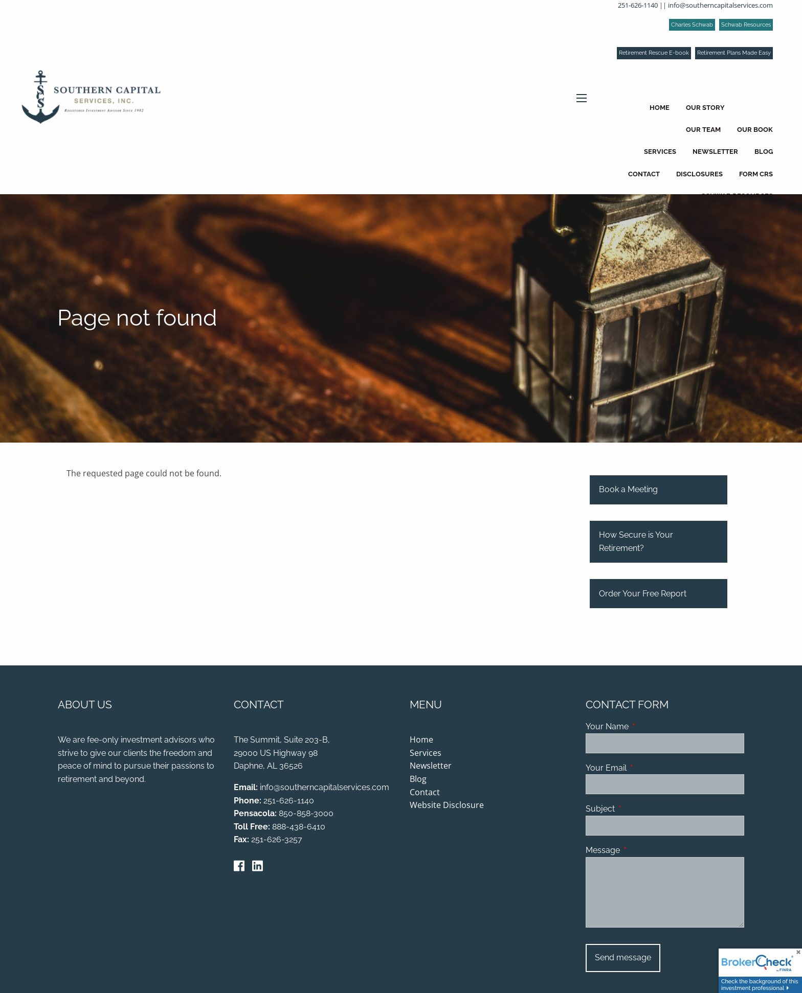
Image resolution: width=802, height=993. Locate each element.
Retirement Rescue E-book (654, 53)
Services (660, 151)
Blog (763, 151)
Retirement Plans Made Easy (734, 53)
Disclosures (699, 174)
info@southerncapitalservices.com (720, 5)
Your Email (645, 768)
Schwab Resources (746, 24)
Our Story (705, 107)
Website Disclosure (447, 805)
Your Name (646, 727)
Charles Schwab (692, 24)
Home (660, 107)
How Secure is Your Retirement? (636, 541)
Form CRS (756, 174)
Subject (640, 809)
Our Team (703, 129)
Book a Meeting (628, 490)
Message (642, 851)
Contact (644, 174)
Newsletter (715, 151)
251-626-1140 (638, 5)
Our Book (755, 129)
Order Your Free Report (642, 593)
